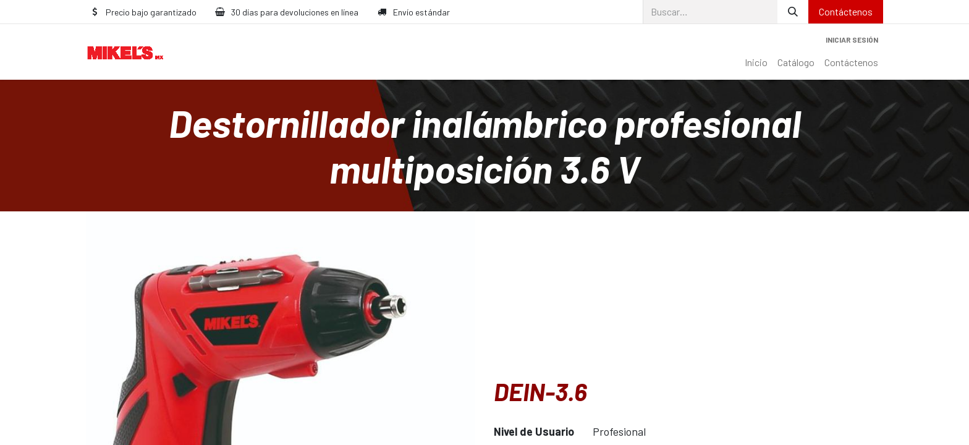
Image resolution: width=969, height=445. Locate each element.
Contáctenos (846, 11)
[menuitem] (756, 62)
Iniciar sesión (852, 39)
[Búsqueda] (792, 11)
